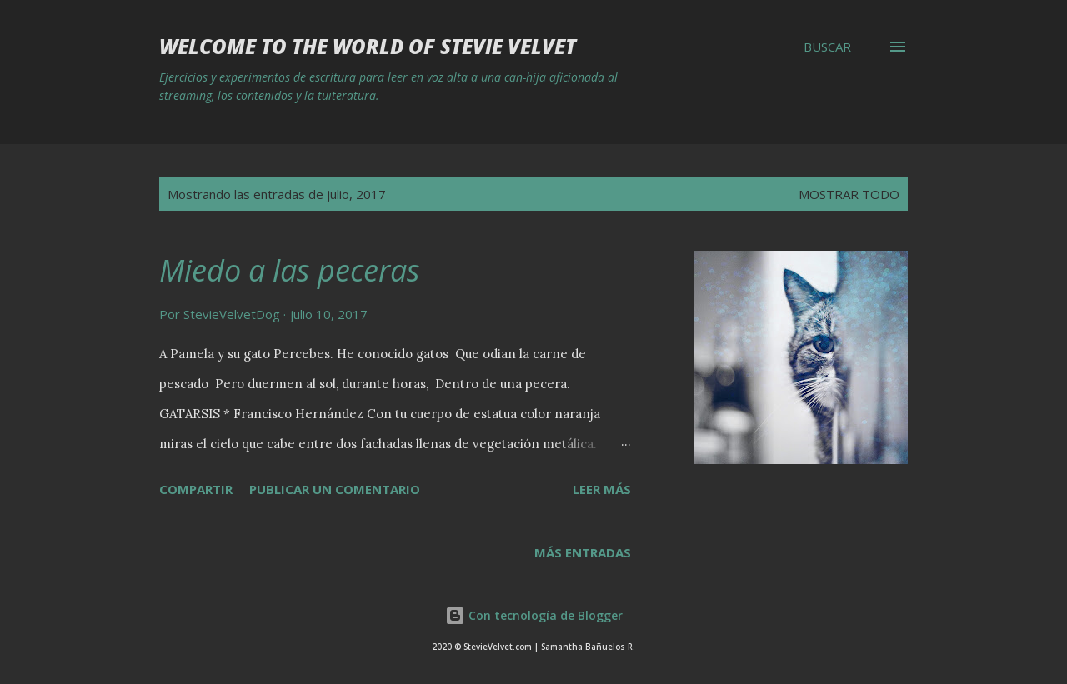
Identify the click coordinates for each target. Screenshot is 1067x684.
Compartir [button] (196, 489)
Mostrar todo (849, 194)
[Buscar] (827, 47)
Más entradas (582, 552)
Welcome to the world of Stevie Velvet (367, 46)
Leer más (602, 489)
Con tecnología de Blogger (534, 615)
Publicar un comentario (334, 489)
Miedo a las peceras (289, 270)
